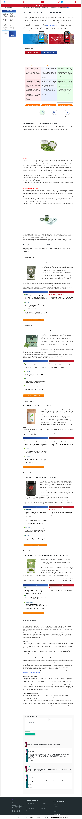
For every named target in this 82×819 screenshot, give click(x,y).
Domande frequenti (5, 34)
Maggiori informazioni (63, 817)
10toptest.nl (43, 803)
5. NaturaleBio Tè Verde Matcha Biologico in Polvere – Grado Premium (5, 27)
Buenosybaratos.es (32, 805)
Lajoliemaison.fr (31, 808)
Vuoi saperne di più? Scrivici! (12, 33)
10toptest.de (31, 803)
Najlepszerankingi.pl (45, 805)
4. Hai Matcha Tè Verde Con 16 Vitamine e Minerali (12, 20)
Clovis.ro (43, 808)
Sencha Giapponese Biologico (53, 25)
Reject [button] (57, 817)
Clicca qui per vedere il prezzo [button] (34, 319)
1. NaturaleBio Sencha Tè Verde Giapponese (5, 15)
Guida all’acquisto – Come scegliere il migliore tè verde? (12, 27)
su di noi (68, 7)
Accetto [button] (53, 817)
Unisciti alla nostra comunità (30, 113)
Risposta (29, 746)
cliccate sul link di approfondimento (31, 672)
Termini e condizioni (56, 805)
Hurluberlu (31, 810)
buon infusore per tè (60, 240)
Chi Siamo (56, 809)
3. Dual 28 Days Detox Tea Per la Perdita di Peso (5, 20)
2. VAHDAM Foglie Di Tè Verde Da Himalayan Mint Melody (12, 15)
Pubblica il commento (30, 734)
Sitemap (55, 811)
